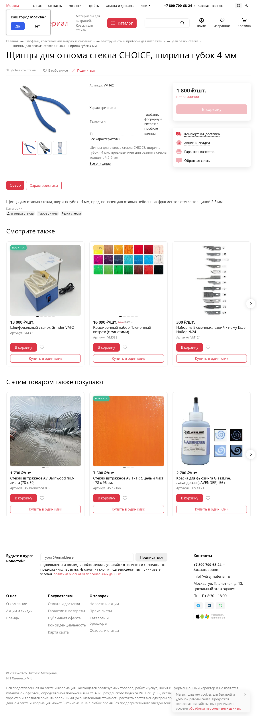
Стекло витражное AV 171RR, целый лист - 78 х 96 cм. (128, 480)
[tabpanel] (128, 207)
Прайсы (94, 6)
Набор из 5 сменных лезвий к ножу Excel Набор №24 (211, 329)
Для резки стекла (20, 213)
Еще (144, 6)
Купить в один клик (45, 358)
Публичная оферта (64, 618)
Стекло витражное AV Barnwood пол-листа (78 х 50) (42, 480)
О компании (16, 603)
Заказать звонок (210, 6)
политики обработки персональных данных (87, 574)
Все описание (100, 163)
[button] (210, 616)
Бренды (13, 618)
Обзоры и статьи (104, 630)
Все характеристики (105, 139)
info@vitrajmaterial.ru (212, 576)
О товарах (99, 596)
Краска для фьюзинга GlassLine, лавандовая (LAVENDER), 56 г (203, 480)
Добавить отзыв (23, 70)
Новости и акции (104, 603)
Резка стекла (71, 213)
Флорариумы (48, 213)
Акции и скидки (19, 610)
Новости (75, 6)
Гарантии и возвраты (66, 610)
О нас (37, 6)
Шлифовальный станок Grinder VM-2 (42, 327)
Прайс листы (101, 610)
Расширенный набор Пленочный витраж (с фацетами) (122, 329)
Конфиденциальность (67, 625)
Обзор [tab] (15, 185)
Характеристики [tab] (44, 185)
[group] (45, 108)
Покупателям (60, 596)
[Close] (245, 694)
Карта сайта (58, 632)
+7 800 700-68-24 (178, 5)
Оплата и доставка (120, 6)
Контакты (55, 6)
